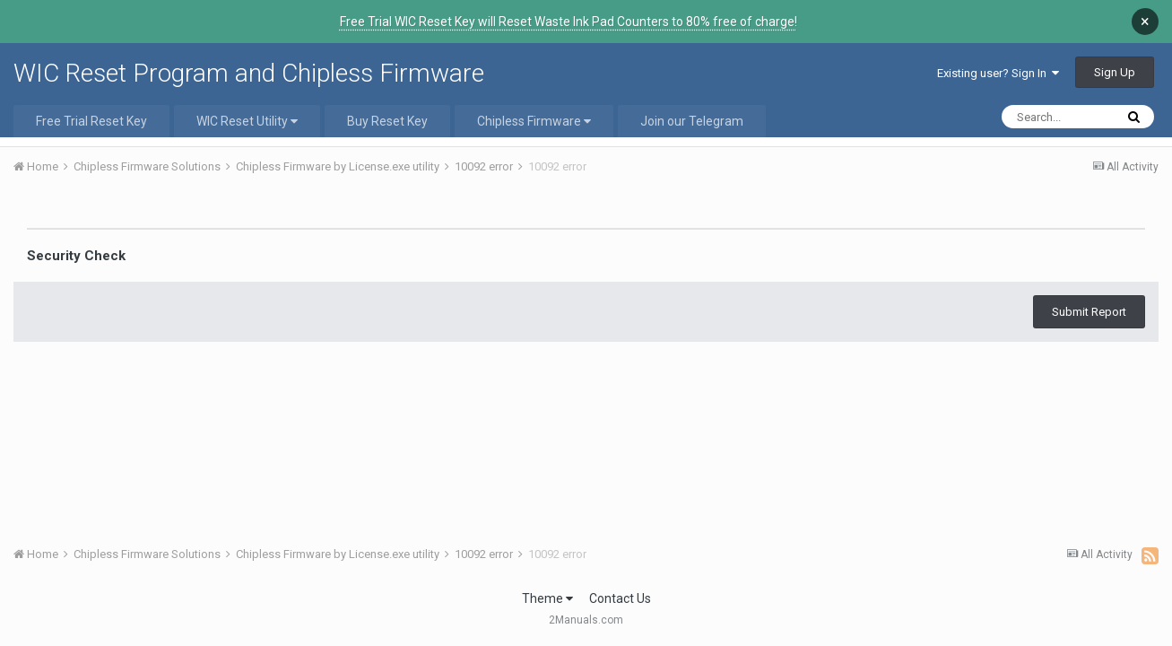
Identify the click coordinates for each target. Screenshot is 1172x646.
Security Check (76, 256)
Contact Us (620, 598)
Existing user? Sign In (998, 73)
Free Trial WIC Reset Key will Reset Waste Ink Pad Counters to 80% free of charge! (568, 21)
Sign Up (1114, 72)
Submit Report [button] (1089, 312)
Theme (547, 598)
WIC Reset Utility (247, 121)
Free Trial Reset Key (91, 121)
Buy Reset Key (387, 121)
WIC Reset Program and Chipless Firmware (248, 73)
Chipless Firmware (534, 121)
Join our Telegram (691, 121)
